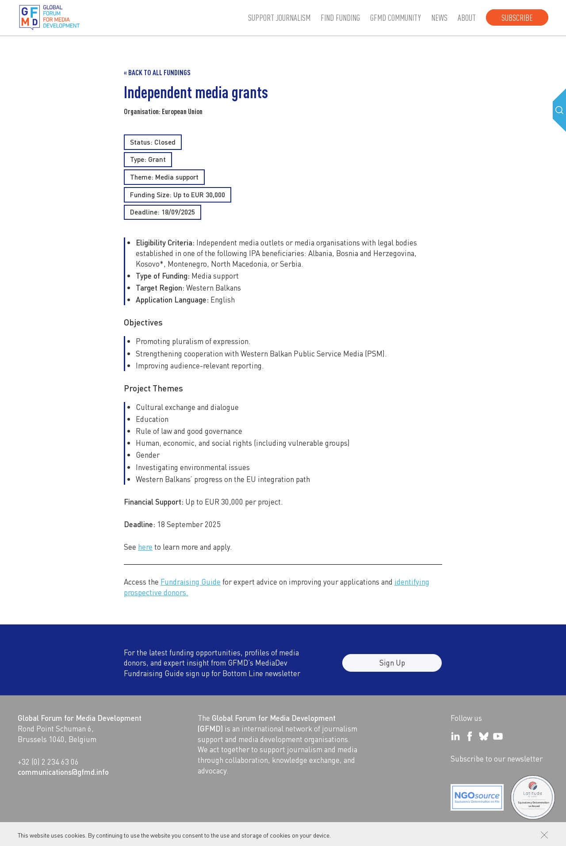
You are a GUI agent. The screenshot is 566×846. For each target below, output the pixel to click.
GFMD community (395, 17)
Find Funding (340, 17)
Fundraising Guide (191, 581)
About (467, 17)
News (439, 17)
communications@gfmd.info (63, 772)
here (145, 546)
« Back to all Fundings (157, 72)
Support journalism (279, 17)
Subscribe (517, 17)
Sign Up (392, 668)
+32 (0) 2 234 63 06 (48, 761)
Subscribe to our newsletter (497, 758)
